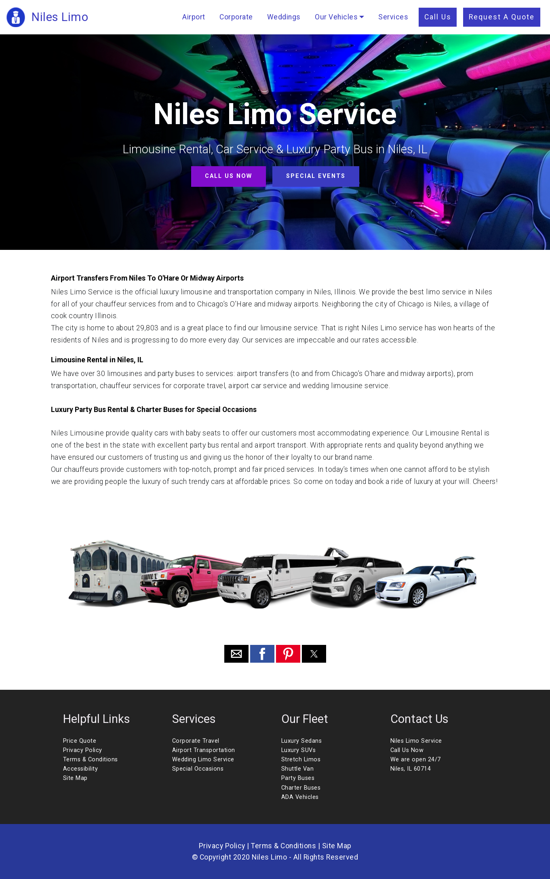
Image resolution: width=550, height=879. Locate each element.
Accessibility (80, 768)
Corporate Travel (195, 740)
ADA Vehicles (300, 797)
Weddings (284, 17)
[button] (236, 654)
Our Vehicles (336, 17)
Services (393, 17)
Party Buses (298, 778)
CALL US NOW (228, 176)
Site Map (75, 778)
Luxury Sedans (301, 740)
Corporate (236, 17)
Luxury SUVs (298, 750)
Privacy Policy (82, 750)
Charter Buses (301, 787)
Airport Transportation (203, 750)
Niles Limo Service (416, 740)
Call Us (437, 17)
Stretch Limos (301, 759)
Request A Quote (502, 17)
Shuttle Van (297, 768)
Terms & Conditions (90, 759)
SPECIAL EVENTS (316, 176)
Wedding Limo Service (203, 759)
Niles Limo (60, 17)
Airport (193, 17)
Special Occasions (198, 768)
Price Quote (80, 740)
